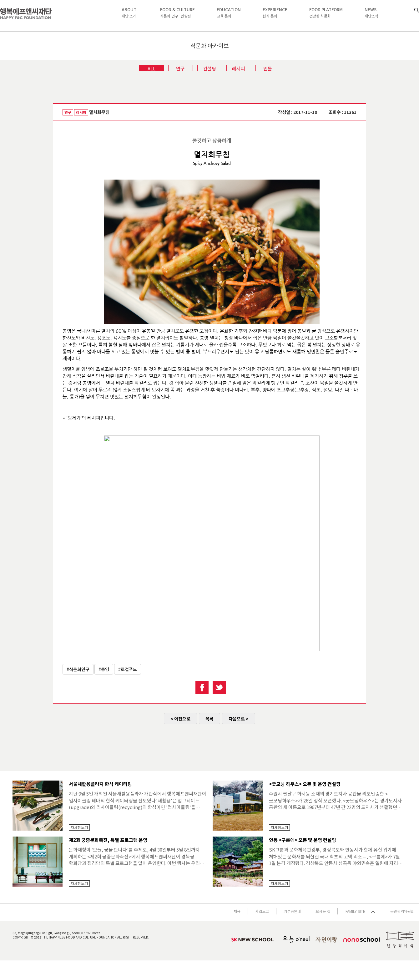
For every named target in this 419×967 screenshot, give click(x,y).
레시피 (238, 68)
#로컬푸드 (127, 669)
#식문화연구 (78, 669)
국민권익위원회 (402, 911)
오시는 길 (323, 911)
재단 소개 (129, 12)
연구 (180, 68)
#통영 (103, 669)
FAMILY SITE (360, 911)
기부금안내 (292, 911)
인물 (267, 68)
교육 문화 (229, 12)
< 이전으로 (180, 718)
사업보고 (262, 911)
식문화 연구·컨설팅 (177, 12)
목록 (209, 718)
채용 (237, 911)
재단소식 (371, 12)
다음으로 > (239, 718)
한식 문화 (275, 12)
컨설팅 (209, 68)
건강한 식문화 (326, 12)
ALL (151, 68)
